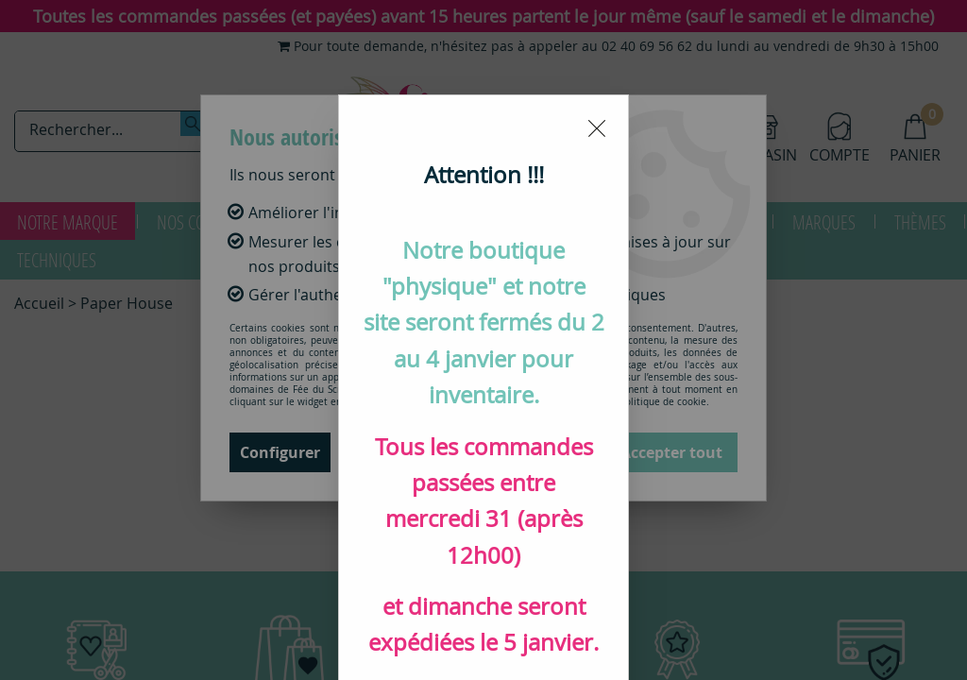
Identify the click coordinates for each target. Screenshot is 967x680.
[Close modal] (596, 33)
